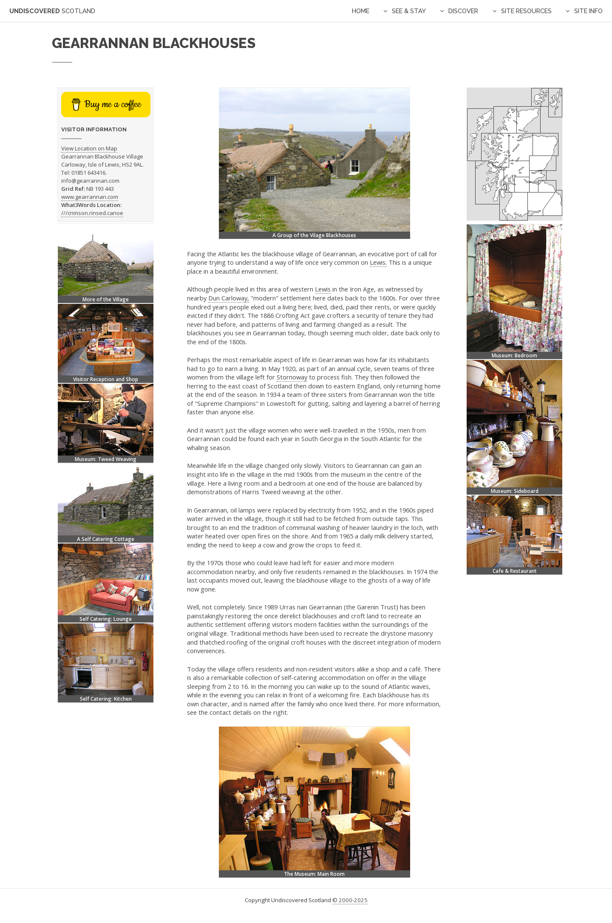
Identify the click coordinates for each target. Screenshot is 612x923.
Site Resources (526, 10)
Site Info (588, 10)
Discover (463, 10)
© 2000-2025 (350, 900)
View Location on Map (89, 148)
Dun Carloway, (228, 298)
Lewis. (378, 262)
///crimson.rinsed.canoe (92, 213)
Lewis (323, 289)
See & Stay (409, 10)
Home (360, 10)
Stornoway (292, 377)
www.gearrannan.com (89, 197)
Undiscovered (52, 10)
